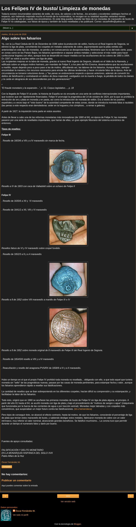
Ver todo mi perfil (20, 515)
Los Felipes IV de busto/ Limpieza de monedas (55, 8)
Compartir (7, 467)
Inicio (68, 496)
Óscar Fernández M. (25, 511)
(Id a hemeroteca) (83, 409)
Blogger (77, 524)
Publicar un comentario (16, 480)
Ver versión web (68, 501)
